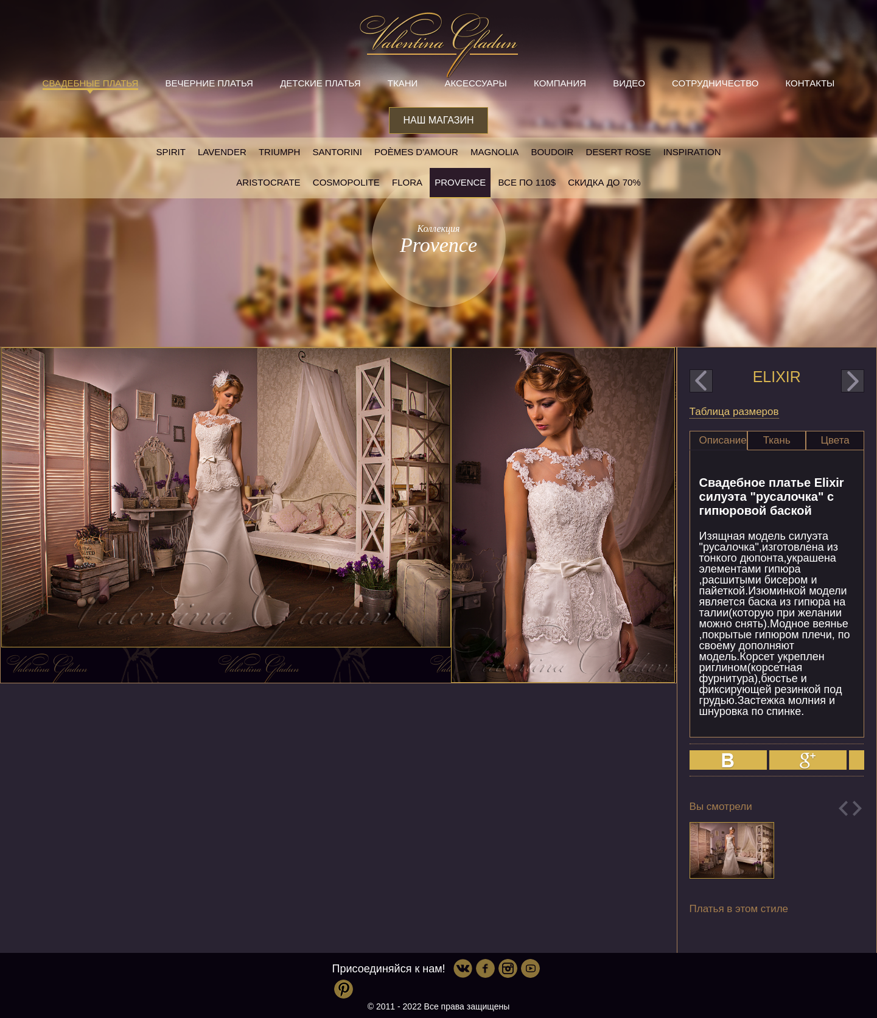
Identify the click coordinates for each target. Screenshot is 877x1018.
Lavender (222, 152)
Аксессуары (475, 83)
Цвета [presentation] (834, 440)
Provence (460, 182)
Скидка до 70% (604, 182)
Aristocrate (268, 182)
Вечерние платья (209, 83)
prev (701, 380)
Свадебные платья (91, 83)
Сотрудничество (715, 83)
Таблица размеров (734, 411)
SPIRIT (170, 152)
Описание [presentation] (723, 440)
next (852, 380)
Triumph (279, 152)
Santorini (337, 152)
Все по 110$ (527, 182)
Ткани (403, 83)
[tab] (719, 440)
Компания (560, 83)
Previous (843, 808)
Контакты (809, 83)
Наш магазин (438, 120)
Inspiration (692, 152)
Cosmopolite (346, 182)
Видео (629, 83)
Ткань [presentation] (777, 440)
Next (857, 808)
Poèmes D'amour (416, 152)
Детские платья (320, 83)
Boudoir (552, 152)
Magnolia (494, 152)
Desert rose (618, 152)
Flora (407, 182)
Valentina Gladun (439, 45)
